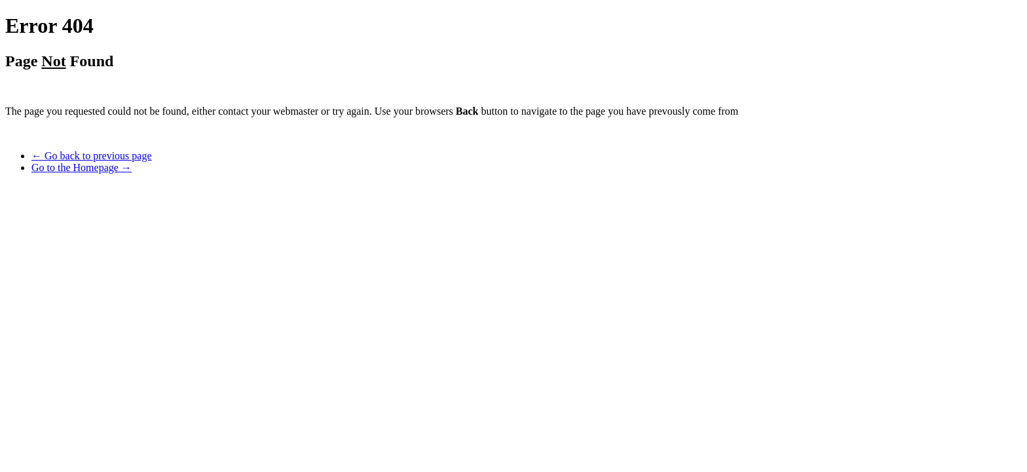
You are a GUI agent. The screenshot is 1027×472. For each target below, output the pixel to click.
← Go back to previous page (91, 155)
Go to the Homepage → (81, 167)
